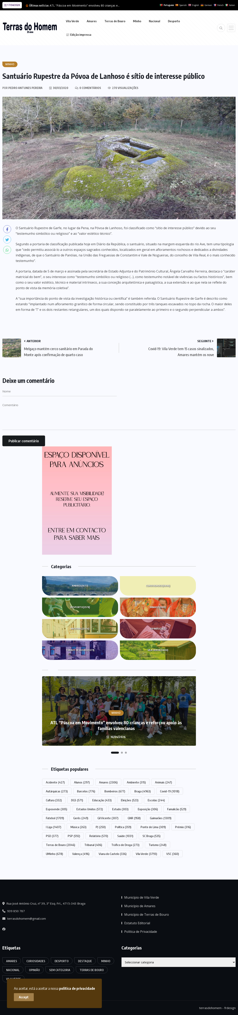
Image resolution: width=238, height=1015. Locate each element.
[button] (115, 753)
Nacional (154, 21)
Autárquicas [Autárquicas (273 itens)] (57, 791)
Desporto (174, 21)
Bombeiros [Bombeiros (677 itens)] (114, 791)
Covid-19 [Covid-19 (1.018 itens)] (169, 791)
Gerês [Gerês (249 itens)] (80, 818)
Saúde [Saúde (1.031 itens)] (125, 835)
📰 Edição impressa (78, 34)
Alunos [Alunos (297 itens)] (82, 782)
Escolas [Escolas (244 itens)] (156, 800)
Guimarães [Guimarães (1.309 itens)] (160, 818)
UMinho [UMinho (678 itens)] (54, 853)
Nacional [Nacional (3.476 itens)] (13, 970)
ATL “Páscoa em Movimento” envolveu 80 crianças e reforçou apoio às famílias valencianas (116, 725)
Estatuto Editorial (137, 923)
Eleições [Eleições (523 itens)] (129, 800)
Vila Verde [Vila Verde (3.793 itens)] (146, 853)
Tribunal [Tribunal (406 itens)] (93, 844)
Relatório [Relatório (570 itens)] (98, 835)
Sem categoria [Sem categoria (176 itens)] (59, 970)
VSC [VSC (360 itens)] (172, 853)
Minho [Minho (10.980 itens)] (105, 961)
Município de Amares (139, 906)
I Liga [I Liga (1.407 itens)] (53, 827)
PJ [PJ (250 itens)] (101, 827)
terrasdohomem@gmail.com (24, 918)
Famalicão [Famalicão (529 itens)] (176, 809)
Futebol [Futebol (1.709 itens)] (55, 818)
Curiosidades (158, 586)
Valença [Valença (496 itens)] (80, 853)
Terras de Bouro (114, 21)
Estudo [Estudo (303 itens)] (120, 809)
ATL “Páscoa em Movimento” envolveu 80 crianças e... (84, 5)
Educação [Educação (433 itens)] (102, 800)
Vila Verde (72, 21)
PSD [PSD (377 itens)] (52, 835)
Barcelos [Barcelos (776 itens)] (86, 791)
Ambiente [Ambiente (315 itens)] (136, 782)
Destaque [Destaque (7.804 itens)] (85, 961)
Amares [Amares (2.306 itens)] (108, 782)
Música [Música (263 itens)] (78, 827)
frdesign (230, 1008)
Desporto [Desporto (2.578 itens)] (62, 961)
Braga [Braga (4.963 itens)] (142, 791)
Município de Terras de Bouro (146, 914)
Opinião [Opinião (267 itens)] (34, 970)
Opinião (158, 629)
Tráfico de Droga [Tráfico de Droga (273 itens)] (125, 844)
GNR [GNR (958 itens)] (134, 818)
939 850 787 (13, 911)
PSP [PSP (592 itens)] (74, 835)
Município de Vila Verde (141, 897)
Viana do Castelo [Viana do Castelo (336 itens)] (112, 853)
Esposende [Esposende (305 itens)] (56, 809)
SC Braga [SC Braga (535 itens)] (151, 835)
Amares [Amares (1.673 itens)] (11, 961)
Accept (24, 997)
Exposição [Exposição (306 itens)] (148, 809)
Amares (92, 21)
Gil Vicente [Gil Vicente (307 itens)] (107, 818)
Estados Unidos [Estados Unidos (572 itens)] (89, 809)
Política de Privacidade (140, 931)
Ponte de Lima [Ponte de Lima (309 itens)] (153, 827)
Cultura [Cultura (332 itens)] (54, 800)
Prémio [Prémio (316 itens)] (183, 827)
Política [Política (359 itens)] (123, 827)
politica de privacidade (77, 988)
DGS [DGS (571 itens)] (77, 800)
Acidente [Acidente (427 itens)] (55, 782)
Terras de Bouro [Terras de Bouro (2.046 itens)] (60, 844)
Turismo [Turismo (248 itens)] (157, 844)
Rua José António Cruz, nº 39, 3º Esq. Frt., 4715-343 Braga (43, 903)
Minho (137, 21)
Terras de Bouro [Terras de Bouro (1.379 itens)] (92, 970)
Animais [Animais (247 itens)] (163, 782)
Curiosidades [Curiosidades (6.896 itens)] (35, 961)
